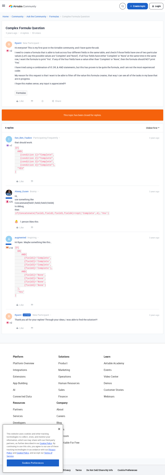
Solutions (63, 356)
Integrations (20, 370)
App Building (20, 383)
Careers (61, 416)
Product (63, 363)
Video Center (111, 376)
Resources (19, 403)
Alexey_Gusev (22, 191)
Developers (19, 422)
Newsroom (63, 436)
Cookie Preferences (127, 470)
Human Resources (69, 383)
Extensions (19, 376)
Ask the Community (36, 16)
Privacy (67, 470)
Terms (78, 470)
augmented (20, 237)
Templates (19, 436)
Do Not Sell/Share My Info (99, 470)
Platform (18, 356)
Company (62, 403)
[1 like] (26, 221)
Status (60, 429)
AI (14, 390)
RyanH (18, 43)
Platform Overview (23, 363)
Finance (63, 396)
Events (108, 370)
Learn (107, 356)
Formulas (54, 16)
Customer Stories (114, 390)
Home (6, 16)
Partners (18, 409)
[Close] (59, 446)
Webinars (109, 396)
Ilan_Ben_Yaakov (23, 137)
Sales (61, 390)
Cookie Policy (46, 460)
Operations (64, 376)
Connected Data (22, 396)
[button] (3, 6)
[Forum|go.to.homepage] (22, 6)
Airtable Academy (114, 363)
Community (17, 16)
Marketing (64, 370)
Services (18, 416)
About (60, 409)
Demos (108, 383)
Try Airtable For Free (68, 442)
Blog (59, 422)
